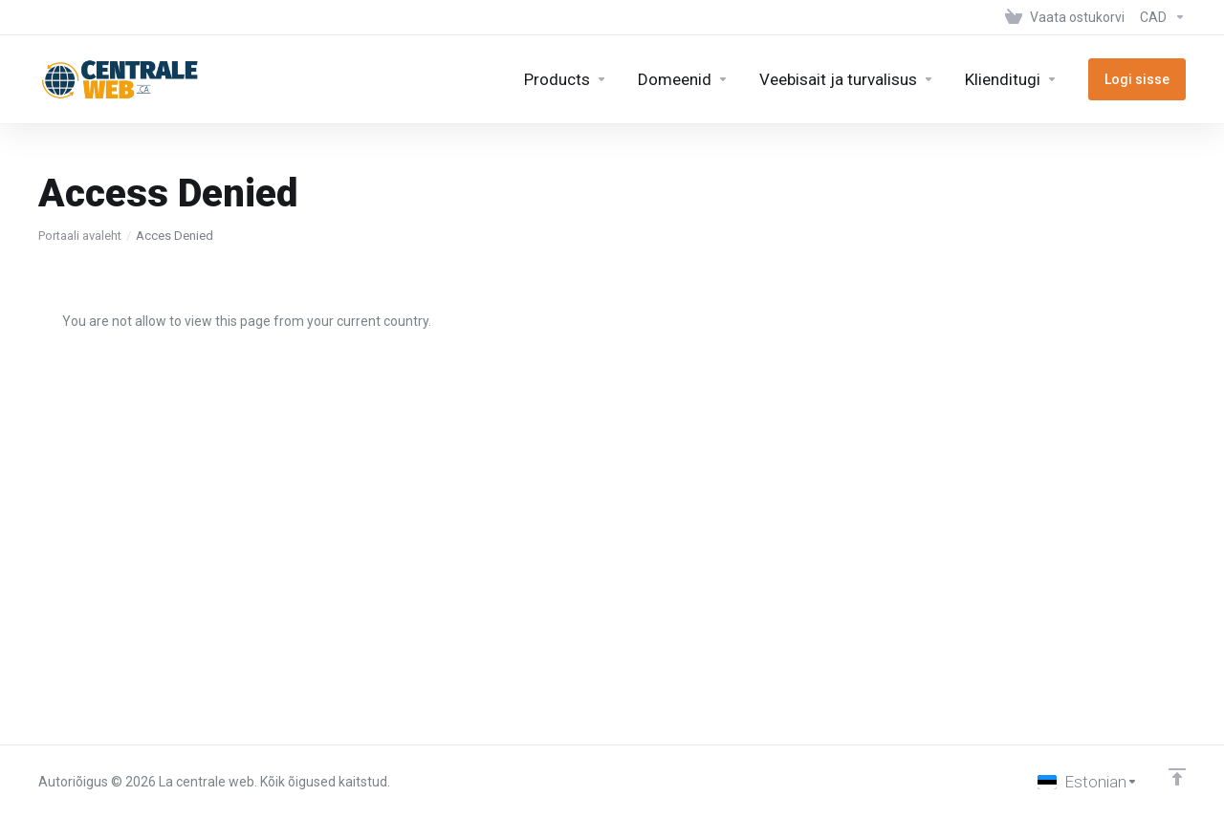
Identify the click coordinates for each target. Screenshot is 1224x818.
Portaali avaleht (79, 235)
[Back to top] (1177, 777)
